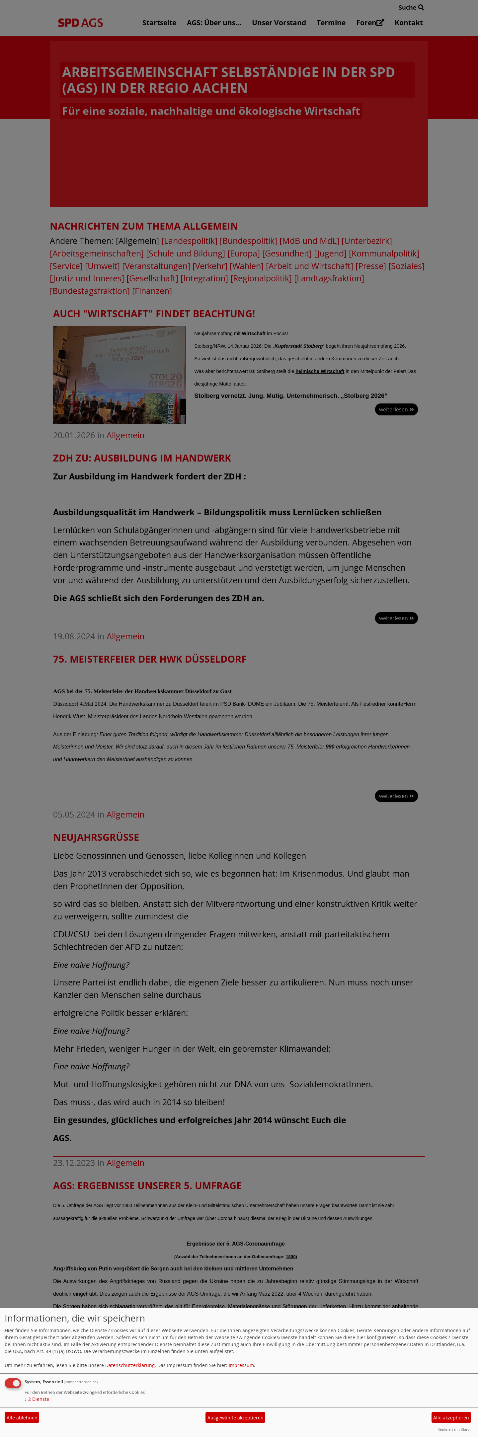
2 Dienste (37, 1399)
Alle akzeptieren (451, 1417)
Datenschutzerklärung (130, 1365)
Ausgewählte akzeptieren (235, 1417)
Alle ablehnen (22, 1417)
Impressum (241, 1365)
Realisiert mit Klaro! (454, 1429)
